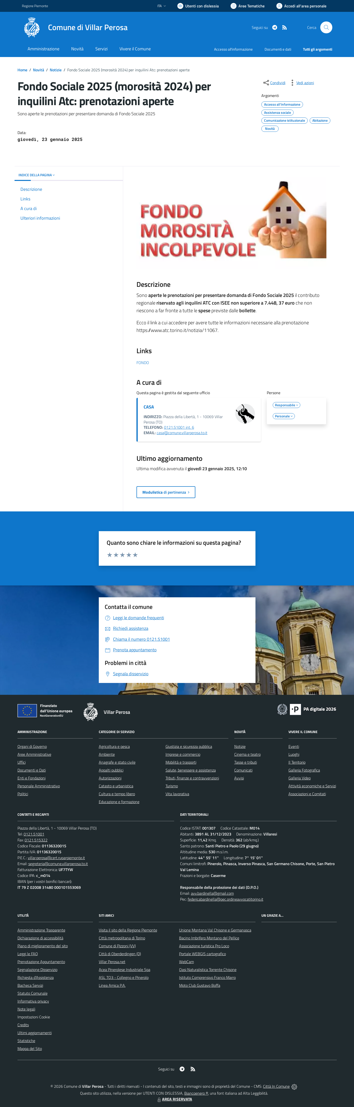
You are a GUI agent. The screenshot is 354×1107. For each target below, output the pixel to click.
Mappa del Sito (29, 1048)
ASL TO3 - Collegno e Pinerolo (124, 977)
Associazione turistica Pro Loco (204, 946)
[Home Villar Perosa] (75, 27)
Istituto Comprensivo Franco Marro (207, 977)
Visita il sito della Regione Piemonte (128, 930)
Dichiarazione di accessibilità (40, 938)
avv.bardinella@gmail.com (212, 893)
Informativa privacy (33, 1001)
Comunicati (243, 770)
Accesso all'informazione (233, 49)
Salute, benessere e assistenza (191, 770)
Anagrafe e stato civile (117, 762)
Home (22, 70)
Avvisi (239, 778)
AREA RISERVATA (174, 1099)
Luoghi (293, 754)
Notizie (56, 70)
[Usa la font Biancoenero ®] (198, 6)
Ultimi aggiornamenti (34, 1033)
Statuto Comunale (32, 993)
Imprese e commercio (183, 754)
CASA (149, 407)
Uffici (21, 762)
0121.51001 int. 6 (179, 427)
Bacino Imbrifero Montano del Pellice (209, 938)
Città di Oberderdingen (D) (120, 954)
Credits (23, 1025)
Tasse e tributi (245, 762)
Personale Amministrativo (38, 786)
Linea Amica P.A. (112, 985)
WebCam (186, 962)
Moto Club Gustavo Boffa (199, 985)
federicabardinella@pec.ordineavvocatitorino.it (225, 899)
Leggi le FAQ (27, 954)
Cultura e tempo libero (117, 794)
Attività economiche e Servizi (312, 786)
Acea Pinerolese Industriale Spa (124, 969)
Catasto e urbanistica (116, 786)
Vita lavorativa (177, 794)
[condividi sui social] (274, 83)
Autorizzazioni (110, 778)
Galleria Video (299, 778)
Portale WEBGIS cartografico (202, 954)
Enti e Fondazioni (31, 778)
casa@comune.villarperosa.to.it (182, 433)
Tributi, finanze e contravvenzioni (192, 778)
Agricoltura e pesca (114, 746)
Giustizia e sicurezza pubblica (189, 746)
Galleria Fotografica (304, 770)
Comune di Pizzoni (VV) (117, 946)
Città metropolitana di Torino (122, 938)
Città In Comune (276, 1086)
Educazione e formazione (119, 802)
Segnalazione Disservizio (37, 969)
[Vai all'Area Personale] (301, 6)
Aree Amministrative (34, 754)
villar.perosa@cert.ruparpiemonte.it (56, 858)
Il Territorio (296, 762)
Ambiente (107, 754)
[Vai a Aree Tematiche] (247, 6)
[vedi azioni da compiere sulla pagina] (301, 83)
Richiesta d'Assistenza (35, 977)
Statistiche (26, 1041)
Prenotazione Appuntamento (41, 962)
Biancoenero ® (196, 1093)
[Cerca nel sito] (326, 27)
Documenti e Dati (31, 770)
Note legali (26, 1009)
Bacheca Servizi (30, 985)
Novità (38, 70)
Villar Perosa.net (112, 962)
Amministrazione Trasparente (41, 930)
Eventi (293, 746)
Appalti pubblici (111, 770)
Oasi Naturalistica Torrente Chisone (207, 969)
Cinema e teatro (247, 754)
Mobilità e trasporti (181, 762)
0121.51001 (34, 834)
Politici (22, 794)
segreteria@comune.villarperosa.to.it (58, 864)
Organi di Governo (32, 746)
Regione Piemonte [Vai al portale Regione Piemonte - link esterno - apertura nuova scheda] (35, 5)
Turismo (172, 786)
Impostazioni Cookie (33, 1017)
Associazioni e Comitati (307, 794)
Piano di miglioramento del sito (42, 946)
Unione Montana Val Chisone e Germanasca (215, 930)
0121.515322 (36, 840)
